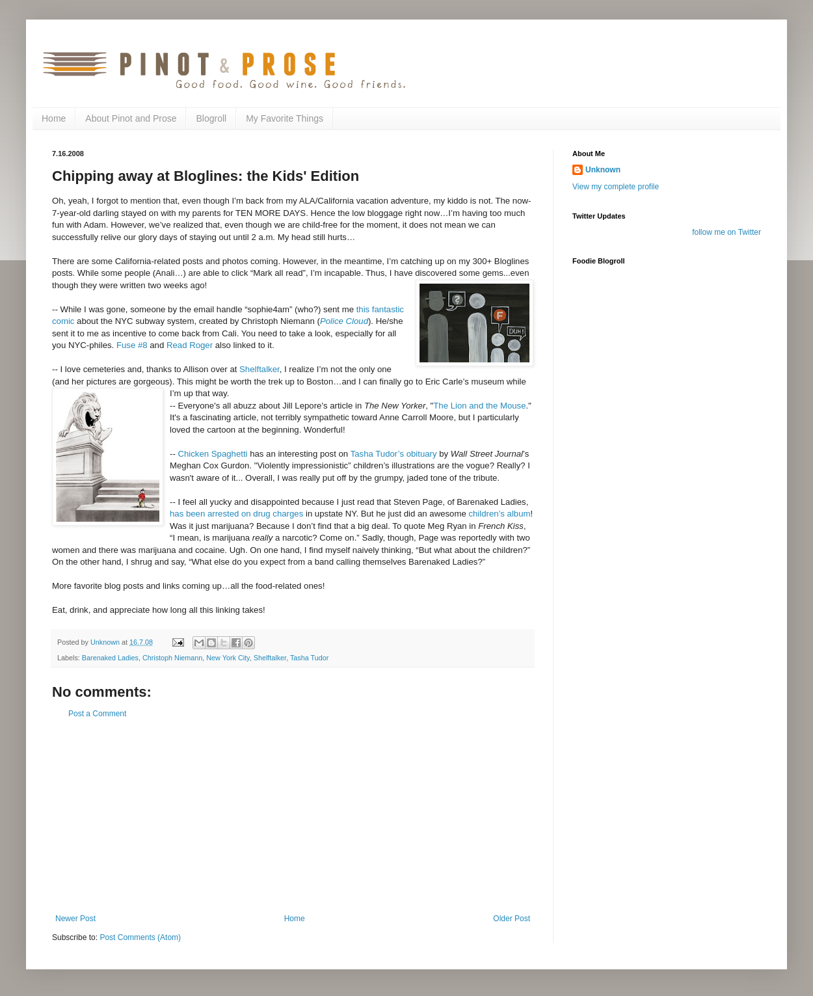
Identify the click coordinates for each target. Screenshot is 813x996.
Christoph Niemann (172, 658)
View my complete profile (615, 186)
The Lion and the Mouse (479, 406)
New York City (227, 658)
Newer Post (75, 918)
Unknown (602, 169)
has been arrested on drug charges (236, 513)
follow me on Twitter (726, 232)
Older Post (511, 918)
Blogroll (211, 118)
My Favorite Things (284, 118)
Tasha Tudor (309, 658)
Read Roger (190, 345)
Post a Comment (97, 713)
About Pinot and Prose (130, 118)
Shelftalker (259, 369)
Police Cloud (344, 321)
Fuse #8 (132, 345)
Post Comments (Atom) (140, 937)
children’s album (499, 513)
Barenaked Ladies (110, 658)
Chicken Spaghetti (212, 454)
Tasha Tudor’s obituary (394, 454)
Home (54, 118)
